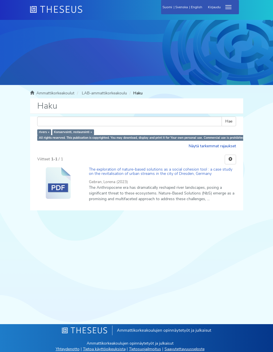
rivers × (44, 132)
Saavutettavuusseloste (184, 349)
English (196, 7)
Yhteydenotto (68, 349)
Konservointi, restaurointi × (73, 132)
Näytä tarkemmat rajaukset (212, 146)
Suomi (167, 7)
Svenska (181, 7)
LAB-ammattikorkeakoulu (104, 93)
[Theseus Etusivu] (87, 13)
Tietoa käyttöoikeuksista (104, 349)
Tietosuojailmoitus (145, 349)
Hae (228, 121)
